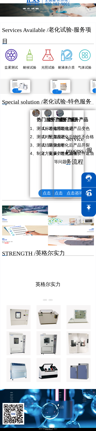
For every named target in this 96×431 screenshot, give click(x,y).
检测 (36, 395)
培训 (36, 398)
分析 (36, 397)
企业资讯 (60, 394)
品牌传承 (11, 395)
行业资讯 (60, 397)
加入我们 (84, 397)
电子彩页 (60, 395)
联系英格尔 (84, 395)
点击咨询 (75, 193)
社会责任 (84, 394)
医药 (36, 394)
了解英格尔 (11, 394)
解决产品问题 (7, 242)
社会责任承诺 (84, 399)
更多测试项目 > (17, 90)
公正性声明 (11, 399)
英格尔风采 (11, 397)
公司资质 (11, 398)
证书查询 (84, 398)
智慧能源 (36, 399)
